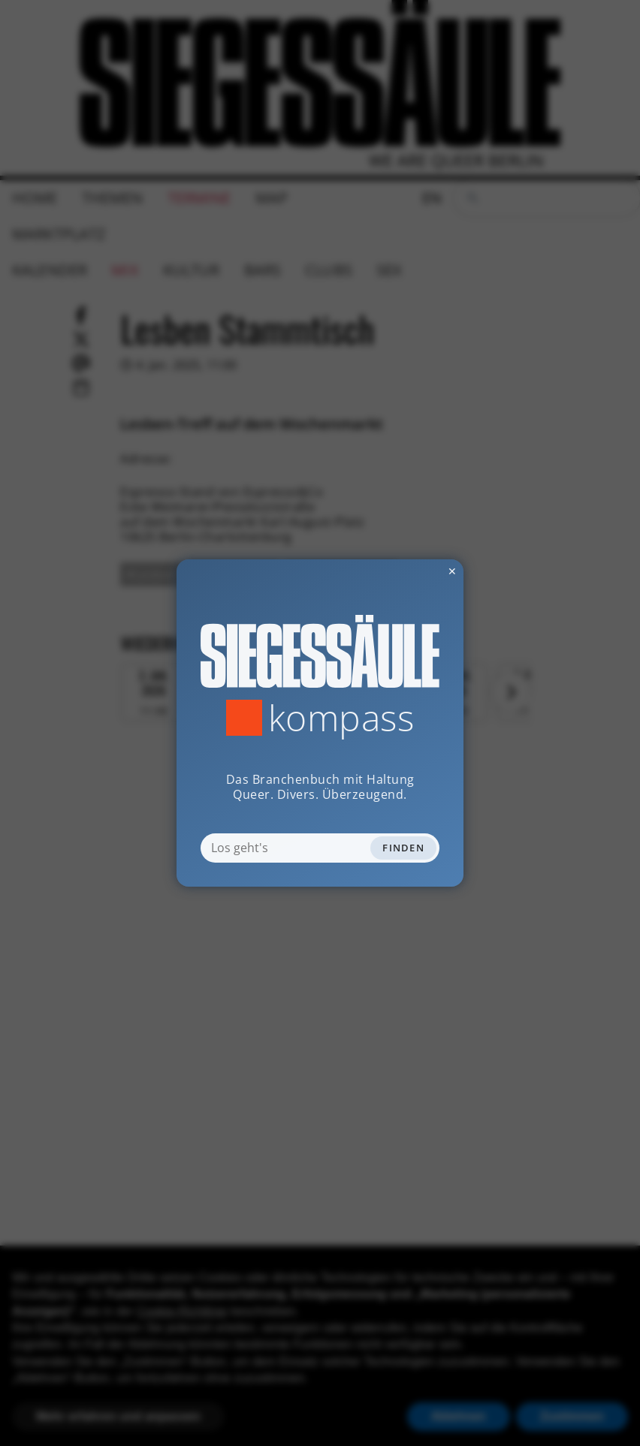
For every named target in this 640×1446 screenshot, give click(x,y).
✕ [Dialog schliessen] (415, 571)
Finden (403, 847)
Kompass (341, 717)
